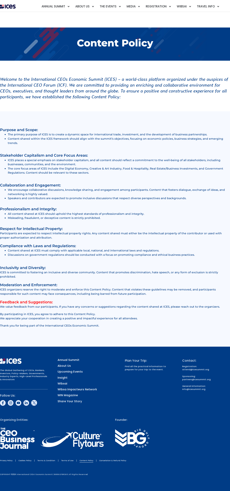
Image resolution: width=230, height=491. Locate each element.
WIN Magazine (68, 395)
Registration (158, 6)
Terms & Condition (46, 460)
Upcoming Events (70, 371)
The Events (110, 6)
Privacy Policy (6, 460)
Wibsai (184, 6)
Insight (62, 377)
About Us (84, 6)
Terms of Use (67, 460)
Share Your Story (70, 401)
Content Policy (86, 460)
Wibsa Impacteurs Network (77, 389)
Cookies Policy (25, 460)
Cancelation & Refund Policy (112, 460)
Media (133, 6)
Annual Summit (56, 6)
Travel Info (208, 6)
